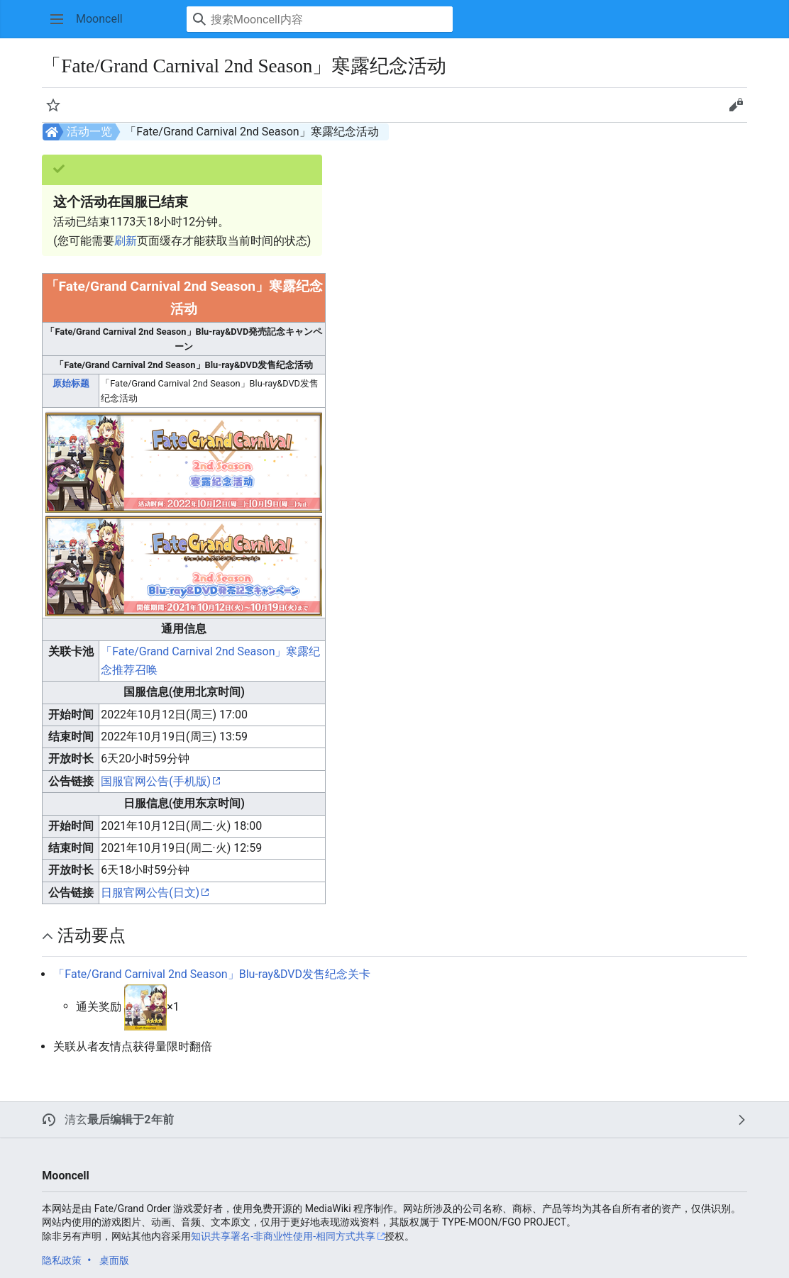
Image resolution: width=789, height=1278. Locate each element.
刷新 (125, 241)
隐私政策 (62, 1260)
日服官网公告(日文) (150, 892)
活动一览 (89, 131)
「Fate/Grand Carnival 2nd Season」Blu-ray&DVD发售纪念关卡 (211, 974)
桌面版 (114, 1260)
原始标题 (71, 383)
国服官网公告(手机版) (156, 781)
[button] (56, 19)
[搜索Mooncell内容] (320, 19)
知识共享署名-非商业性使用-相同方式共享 (283, 1236)
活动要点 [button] (91, 935)
